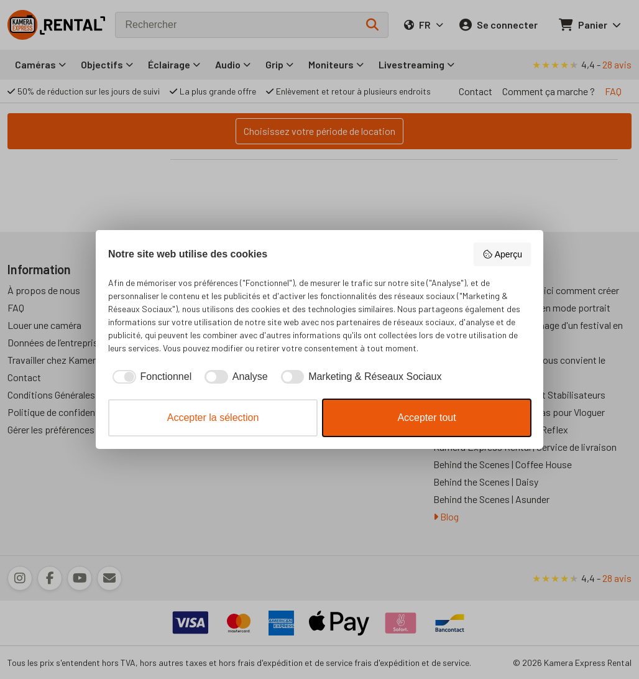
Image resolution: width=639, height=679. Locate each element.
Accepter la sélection (213, 417)
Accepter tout (426, 417)
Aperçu (502, 254)
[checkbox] (149, 376)
